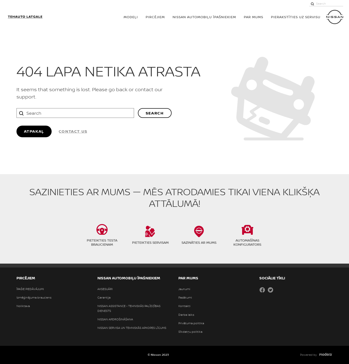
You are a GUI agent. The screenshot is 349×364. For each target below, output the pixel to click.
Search (155, 113)
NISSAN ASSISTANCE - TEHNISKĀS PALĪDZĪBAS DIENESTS (128, 308)
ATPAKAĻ (34, 131)
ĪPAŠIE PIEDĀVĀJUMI (30, 289)
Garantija (104, 297)
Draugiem (279, 290)
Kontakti (184, 306)
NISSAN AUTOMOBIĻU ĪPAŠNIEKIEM (204, 17)
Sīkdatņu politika (190, 332)
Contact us (73, 131)
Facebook (262, 290)
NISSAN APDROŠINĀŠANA (115, 319)
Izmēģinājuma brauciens (33, 297)
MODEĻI (131, 17)
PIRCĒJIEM (155, 17)
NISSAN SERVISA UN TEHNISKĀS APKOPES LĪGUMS (131, 328)
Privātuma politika (191, 323)
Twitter (270, 290)
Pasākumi (185, 297)
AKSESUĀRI (105, 289)
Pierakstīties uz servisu (295, 17)
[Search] (312, 3)
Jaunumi (184, 289)
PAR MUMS (253, 17)
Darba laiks (186, 315)
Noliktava (23, 306)
